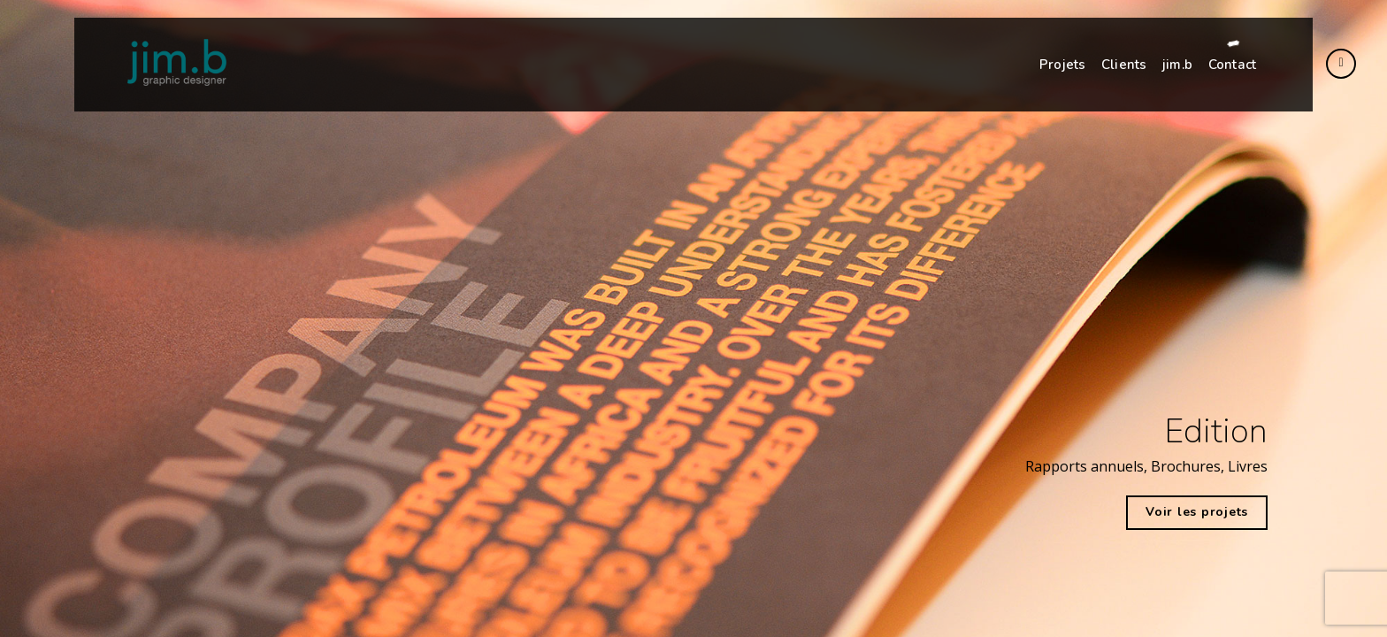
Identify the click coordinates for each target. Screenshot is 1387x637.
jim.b (1177, 64)
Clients (1123, 64)
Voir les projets (1197, 511)
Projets (1062, 64)
